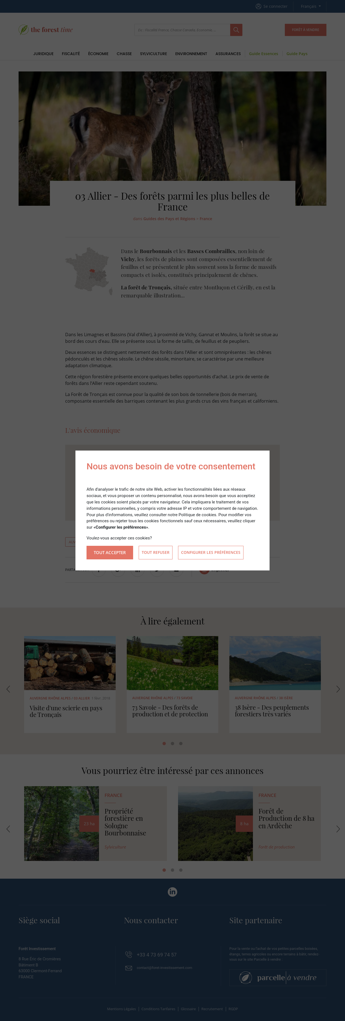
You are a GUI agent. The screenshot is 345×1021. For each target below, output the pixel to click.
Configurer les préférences (210, 552)
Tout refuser (155, 552)
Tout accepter (110, 552)
